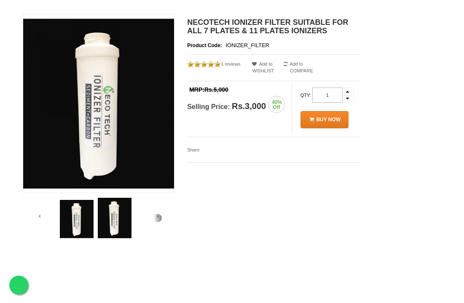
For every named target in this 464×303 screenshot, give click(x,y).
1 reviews (230, 63)
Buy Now (324, 119)
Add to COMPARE (298, 67)
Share (193, 149)
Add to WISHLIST (267, 67)
